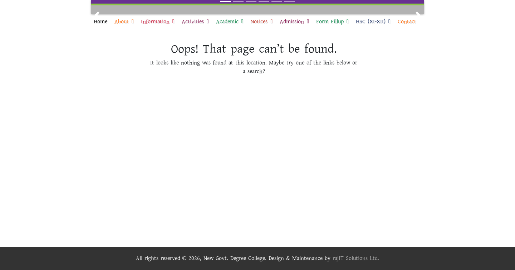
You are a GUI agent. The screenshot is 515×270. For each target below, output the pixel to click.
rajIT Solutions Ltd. (356, 258)
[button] (97, 15)
